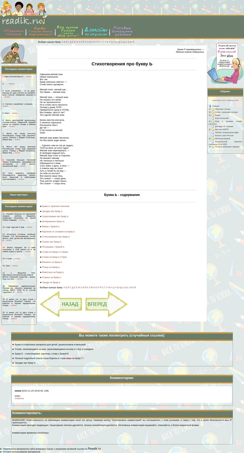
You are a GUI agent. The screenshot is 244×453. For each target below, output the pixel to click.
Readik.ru (94, 448)
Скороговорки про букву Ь (55, 216)
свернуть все (232, 100)
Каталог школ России (224, 135)
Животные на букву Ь (53, 272)
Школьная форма (222, 139)
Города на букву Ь (51, 282)
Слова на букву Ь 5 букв (54, 257)
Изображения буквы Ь (53, 221)
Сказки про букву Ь (52, 241)
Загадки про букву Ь (52, 211)
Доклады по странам (224, 126)
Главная (215, 106)
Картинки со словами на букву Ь (58, 231)
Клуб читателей (222, 118)
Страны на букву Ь (51, 277)
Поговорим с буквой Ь (53, 247)
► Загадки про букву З (23, 363)
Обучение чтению (222, 109)
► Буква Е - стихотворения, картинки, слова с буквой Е (40, 353)
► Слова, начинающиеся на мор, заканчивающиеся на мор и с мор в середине (53, 349)
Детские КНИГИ (222, 129)
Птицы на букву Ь (51, 267)
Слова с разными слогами (226, 112)
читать (29, 77)
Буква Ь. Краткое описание (55, 206)
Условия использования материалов (21, 451)
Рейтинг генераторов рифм (227, 132)
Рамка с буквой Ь (51, 226)
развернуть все (219, 100)
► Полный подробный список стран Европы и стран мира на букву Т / (48, 358)
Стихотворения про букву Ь (56, 236)
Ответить (19, 398)
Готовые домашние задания (227, 147)
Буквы (217, 115)
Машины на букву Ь (52, 262)
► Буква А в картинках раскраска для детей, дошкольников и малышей (49, 344)
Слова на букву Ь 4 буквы (55, 252)
